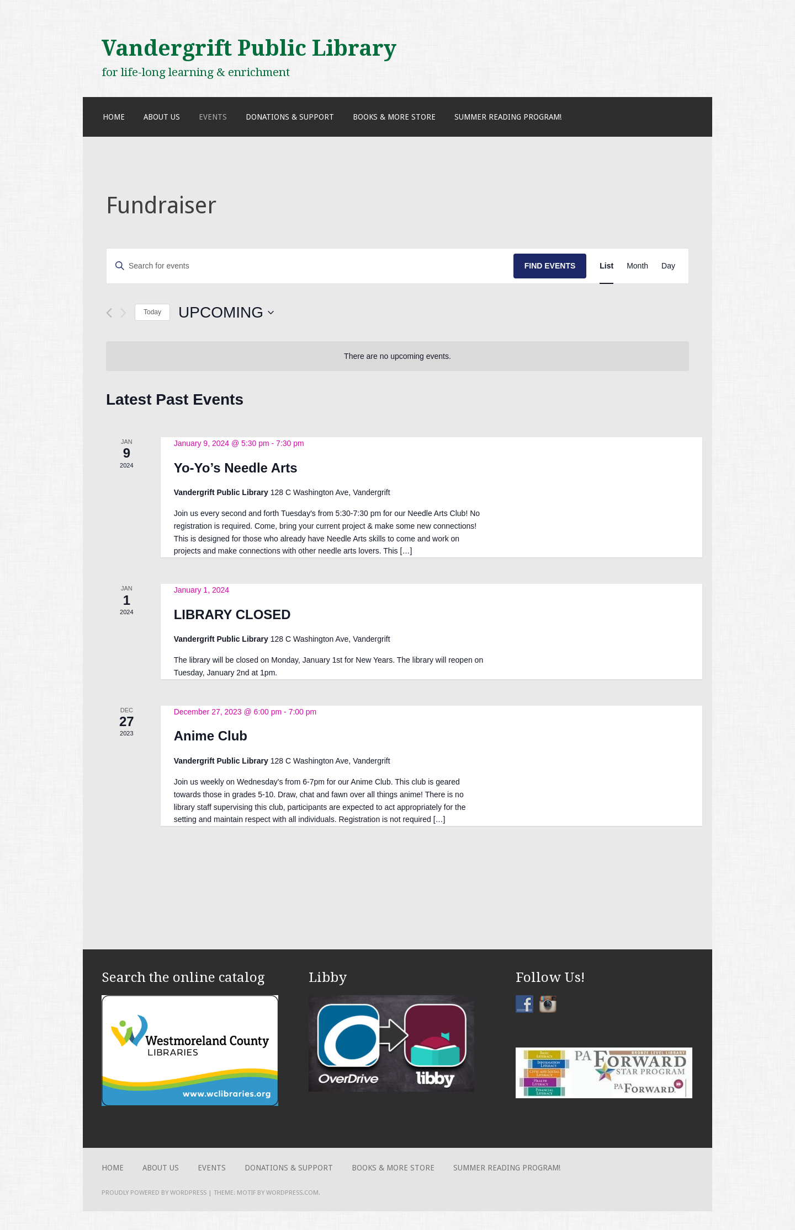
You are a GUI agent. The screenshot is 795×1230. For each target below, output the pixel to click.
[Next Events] (123, 313)
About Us (162, 116)
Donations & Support (290, 116)
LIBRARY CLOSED (232, 614)
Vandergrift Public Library (249, 48)
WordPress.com (292, 1192)
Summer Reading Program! (507, 116)
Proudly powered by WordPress (154, 1192)
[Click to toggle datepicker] (226, 313)
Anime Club (210, 735)
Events (213, 116)
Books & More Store (394, 116)
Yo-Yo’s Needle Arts (236, 467)
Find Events (550, 265)
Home (114, 116)
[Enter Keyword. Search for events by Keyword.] (310, 266)
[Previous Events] (109, 313)
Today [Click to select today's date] (152, 312)
